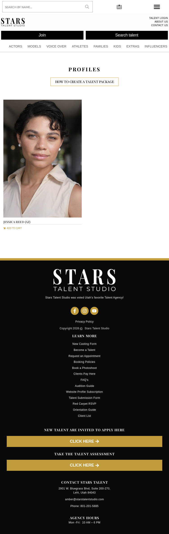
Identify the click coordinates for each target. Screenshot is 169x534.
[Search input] (42, 6)
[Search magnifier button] (87, 6)
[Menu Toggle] (157, 6)
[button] (12, 227)
